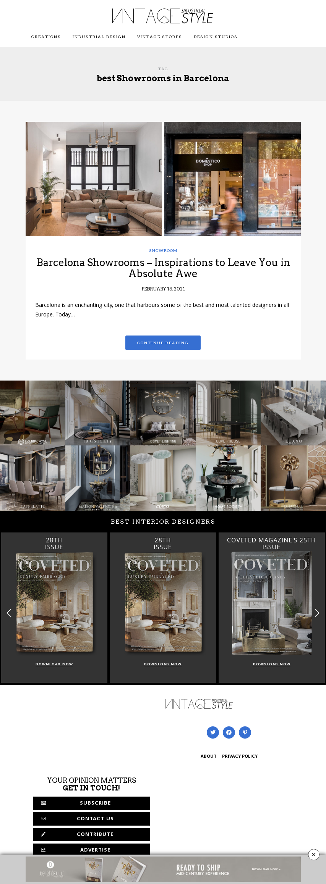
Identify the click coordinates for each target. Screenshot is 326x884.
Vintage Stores (159, 36)
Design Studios (216, 36)
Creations (46, 36)
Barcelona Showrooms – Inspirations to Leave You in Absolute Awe (163, 267)
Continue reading (163, 342)
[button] (317, 613)
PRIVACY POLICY (240, 756)
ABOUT (209, 756)
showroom (163, 250)
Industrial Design (99, 36)
